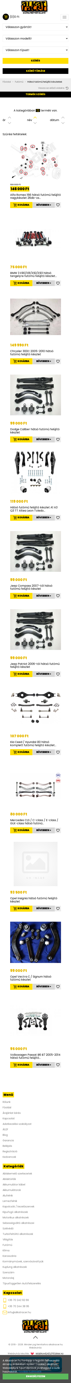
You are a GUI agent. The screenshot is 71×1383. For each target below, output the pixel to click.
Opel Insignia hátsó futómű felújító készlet (33, 900)
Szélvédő (8, 1228)
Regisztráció (10, 1151)
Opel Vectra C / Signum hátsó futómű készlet (30, 978)
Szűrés (35, 60)
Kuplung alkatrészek (15, 1267)
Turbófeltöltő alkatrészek (18, 1234)
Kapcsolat (9, 1118)
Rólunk (7, 1102)
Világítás (8, 1239)
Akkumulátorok (12, 1190)
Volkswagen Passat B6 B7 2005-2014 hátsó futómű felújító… (35, 1056)
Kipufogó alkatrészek (15, 1212)
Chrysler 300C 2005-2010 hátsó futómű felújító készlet (31, 352)
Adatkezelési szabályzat (17, 1124)
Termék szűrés (35, 94)
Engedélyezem (35, 1376)
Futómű (19, 81)
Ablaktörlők (9, 1179)
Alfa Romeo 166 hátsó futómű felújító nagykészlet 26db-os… (35, 196)
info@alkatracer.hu (17, 1312)
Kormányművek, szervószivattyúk (23, 1261)
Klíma (6, 1250)
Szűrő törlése (35, 71)
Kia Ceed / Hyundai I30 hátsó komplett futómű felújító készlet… (33, 743)
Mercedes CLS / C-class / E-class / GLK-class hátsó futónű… (34, 821)
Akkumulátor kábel (14, 1184)
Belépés (7, 1146)
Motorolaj (8, 1278)
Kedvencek (9, 1157)
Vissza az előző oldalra (53, 88)
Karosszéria (9, 1256)
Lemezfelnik (10, 1201)
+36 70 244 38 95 (16, 1306)
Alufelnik (8, 1195)
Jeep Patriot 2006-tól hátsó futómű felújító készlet (35, 665)
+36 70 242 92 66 (16, 1300)
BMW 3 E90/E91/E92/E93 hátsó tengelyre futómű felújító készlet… (33, 274)
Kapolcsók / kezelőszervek (18, 1206)
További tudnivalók (30, 1371)
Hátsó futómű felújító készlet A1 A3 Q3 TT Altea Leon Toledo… (34, 509)
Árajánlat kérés (12, 1113)
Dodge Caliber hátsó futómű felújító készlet (35, 430)
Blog (5, 1135)
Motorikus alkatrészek (16, 1217)
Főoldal (7, 81)
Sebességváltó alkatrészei (18, 1223)
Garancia (8, 1140)
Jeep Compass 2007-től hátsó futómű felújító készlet (31, 587)
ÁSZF (5, 1129)
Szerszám (8, 1272)
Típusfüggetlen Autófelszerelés (22, 1283)
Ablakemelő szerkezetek (17, 1173)
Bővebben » (43, 205)
